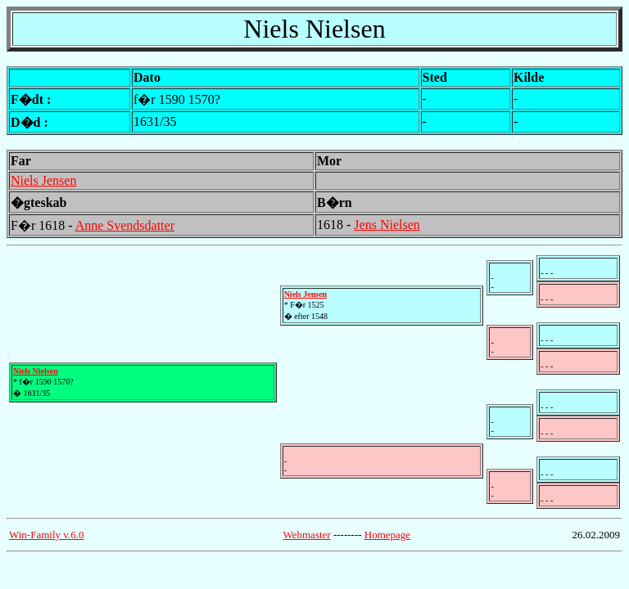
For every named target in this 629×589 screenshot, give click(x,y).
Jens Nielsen (386, 225)
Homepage (387, 534)
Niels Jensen (43, 180)
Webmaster (307, 534)
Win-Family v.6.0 (46, 534)
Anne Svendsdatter (124, 225)
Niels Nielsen (35, 370)
